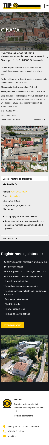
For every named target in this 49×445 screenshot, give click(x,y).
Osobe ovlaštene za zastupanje (17, 179)
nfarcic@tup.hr (16, 196)
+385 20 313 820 (19, 192)
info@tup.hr (13, 436)
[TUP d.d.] (22, 6)
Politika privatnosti (23, 416)
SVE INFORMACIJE (12, 325)
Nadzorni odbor (10, 238)
